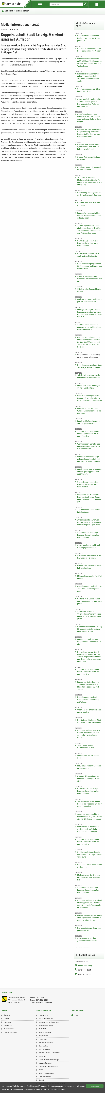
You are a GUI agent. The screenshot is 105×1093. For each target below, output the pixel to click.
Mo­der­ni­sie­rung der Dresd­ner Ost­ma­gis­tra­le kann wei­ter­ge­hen (88, 877)
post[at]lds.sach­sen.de (44, 1003)
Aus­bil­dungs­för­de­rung (46, 1025)
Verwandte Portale (43, 1011)
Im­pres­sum (7, 1022)
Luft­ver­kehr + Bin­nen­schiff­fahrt (49, 1066)
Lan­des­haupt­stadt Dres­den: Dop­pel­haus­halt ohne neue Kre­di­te (89, 641)
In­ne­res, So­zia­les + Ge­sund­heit (49, 1053)
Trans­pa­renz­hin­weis (10, 1032)
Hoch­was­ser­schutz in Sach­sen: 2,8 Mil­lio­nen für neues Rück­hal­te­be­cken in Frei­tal (89, 146)
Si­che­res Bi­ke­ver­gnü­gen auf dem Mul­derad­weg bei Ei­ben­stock (88, 778)
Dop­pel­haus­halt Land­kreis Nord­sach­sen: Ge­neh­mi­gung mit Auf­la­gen (88, 699)
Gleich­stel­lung (43, 1046)
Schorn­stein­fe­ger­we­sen (46, 1073)
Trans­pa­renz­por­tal (45, 1077)
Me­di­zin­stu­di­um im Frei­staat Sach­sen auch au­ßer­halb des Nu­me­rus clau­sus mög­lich (88, 829)
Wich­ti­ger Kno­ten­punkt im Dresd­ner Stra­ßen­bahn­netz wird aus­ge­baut (89, 278)
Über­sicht (7, 1015)
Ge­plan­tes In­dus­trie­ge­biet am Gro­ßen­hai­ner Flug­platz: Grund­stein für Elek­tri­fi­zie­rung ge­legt (89, 816)
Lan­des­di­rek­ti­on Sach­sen (17, 11)
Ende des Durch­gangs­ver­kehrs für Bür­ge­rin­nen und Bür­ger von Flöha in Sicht (89, 266)
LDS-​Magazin (43, 1015)
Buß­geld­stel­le (43, 1036)
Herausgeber (7, 993)
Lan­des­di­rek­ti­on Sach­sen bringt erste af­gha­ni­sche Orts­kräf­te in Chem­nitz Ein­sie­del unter (89, 917)
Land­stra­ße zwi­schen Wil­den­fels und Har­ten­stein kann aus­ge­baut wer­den (89, 215)
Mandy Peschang (85, 966)
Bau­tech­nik (42, 1029)
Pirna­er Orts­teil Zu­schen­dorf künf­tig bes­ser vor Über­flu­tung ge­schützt (89, 38)
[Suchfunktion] (67, 4)
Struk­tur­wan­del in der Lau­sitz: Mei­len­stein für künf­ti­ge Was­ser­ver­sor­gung (89, 854)
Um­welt (41, 1080)
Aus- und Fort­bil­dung (45, 1019)
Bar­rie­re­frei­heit (9, 1029)
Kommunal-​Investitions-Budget (49, 1060)
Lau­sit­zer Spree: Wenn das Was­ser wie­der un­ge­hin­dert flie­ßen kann (89, 410)
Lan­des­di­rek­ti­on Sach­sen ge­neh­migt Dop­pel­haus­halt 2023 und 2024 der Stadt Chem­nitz (88, 459)
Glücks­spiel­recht (44, 1049)
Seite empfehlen (77, 1011)
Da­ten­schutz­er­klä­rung (57, 1086)
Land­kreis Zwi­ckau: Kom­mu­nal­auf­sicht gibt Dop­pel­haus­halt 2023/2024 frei (89, 471)
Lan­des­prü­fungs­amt (45, 1063)
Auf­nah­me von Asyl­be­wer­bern (48, 1022)
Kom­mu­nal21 (43, 1056)
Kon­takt (6, 1019)
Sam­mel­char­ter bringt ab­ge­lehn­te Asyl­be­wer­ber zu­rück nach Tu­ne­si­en (88, 243)
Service (4, 1011)
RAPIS (41, 1070)
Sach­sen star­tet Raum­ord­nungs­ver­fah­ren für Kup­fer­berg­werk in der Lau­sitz (89, 327)
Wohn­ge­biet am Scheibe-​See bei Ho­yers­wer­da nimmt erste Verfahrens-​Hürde (88, 446)
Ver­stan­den (95, 1086)
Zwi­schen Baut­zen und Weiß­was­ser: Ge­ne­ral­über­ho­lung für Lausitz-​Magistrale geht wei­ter (89, 522)
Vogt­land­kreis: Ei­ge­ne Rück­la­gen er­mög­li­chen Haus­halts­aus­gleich (89, 601)
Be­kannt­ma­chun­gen (45, 1032)
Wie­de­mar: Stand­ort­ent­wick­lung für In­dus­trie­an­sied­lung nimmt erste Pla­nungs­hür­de (89, 629)
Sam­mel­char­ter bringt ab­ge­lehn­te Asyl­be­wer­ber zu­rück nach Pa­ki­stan (88, 484)
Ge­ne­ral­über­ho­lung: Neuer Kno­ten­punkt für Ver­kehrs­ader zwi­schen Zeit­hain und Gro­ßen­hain (89, 398)
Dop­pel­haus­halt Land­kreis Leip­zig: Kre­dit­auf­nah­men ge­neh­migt (89, 588)
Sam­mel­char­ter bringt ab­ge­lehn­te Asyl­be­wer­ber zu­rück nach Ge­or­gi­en (88, 841)
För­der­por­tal (43, 1039)
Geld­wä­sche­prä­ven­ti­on (46, 1042)
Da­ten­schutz (8, 1025)
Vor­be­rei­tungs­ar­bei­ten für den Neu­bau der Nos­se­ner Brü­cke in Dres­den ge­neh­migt (89, 803)
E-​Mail (77, 1015)
